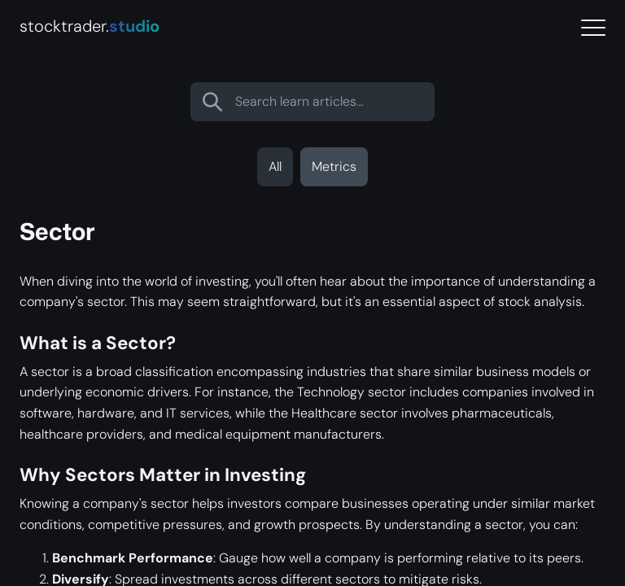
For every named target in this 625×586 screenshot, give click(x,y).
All (275, 166)
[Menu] (593, 28)
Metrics (334, 166)
